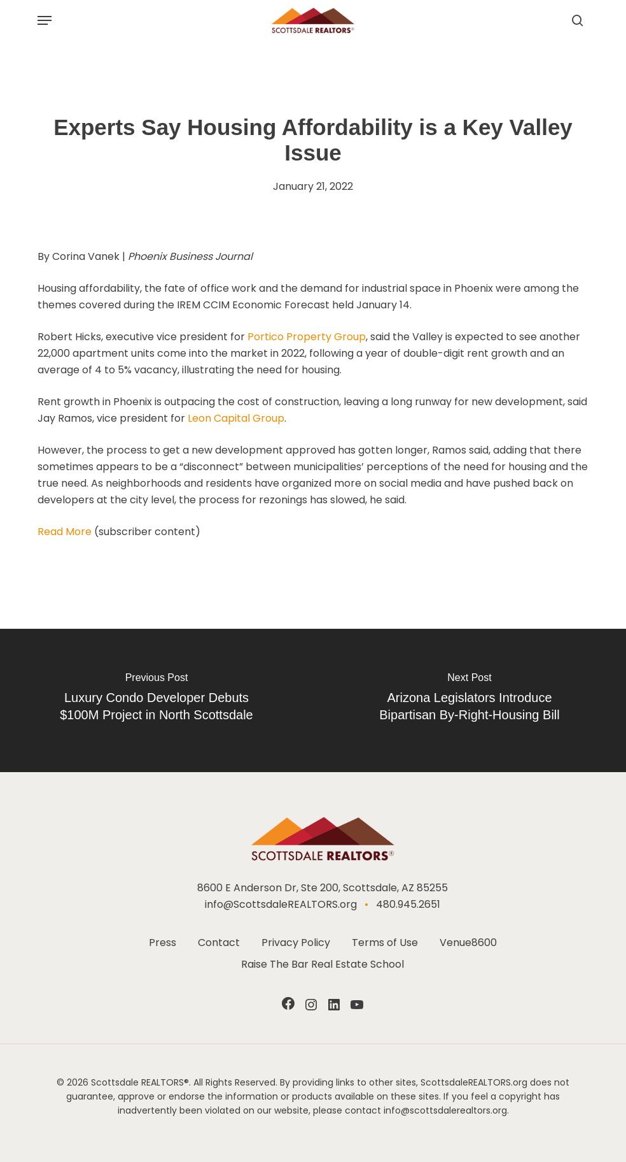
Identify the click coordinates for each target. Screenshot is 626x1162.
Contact (219, 942)
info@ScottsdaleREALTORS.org (281, 904)
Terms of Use (385, 942)
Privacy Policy (295, 942)
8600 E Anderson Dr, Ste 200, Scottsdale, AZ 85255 (322, 887)
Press (162, 942)
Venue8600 (468, 942)
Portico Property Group (306, 336)
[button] (45, 20)
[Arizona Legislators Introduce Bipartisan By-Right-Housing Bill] (469, 700)
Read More (65, 531)
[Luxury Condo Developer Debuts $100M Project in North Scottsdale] (156, 700)
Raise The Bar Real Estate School (322, 964)
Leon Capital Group (236, 418)
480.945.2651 (408, 904)
